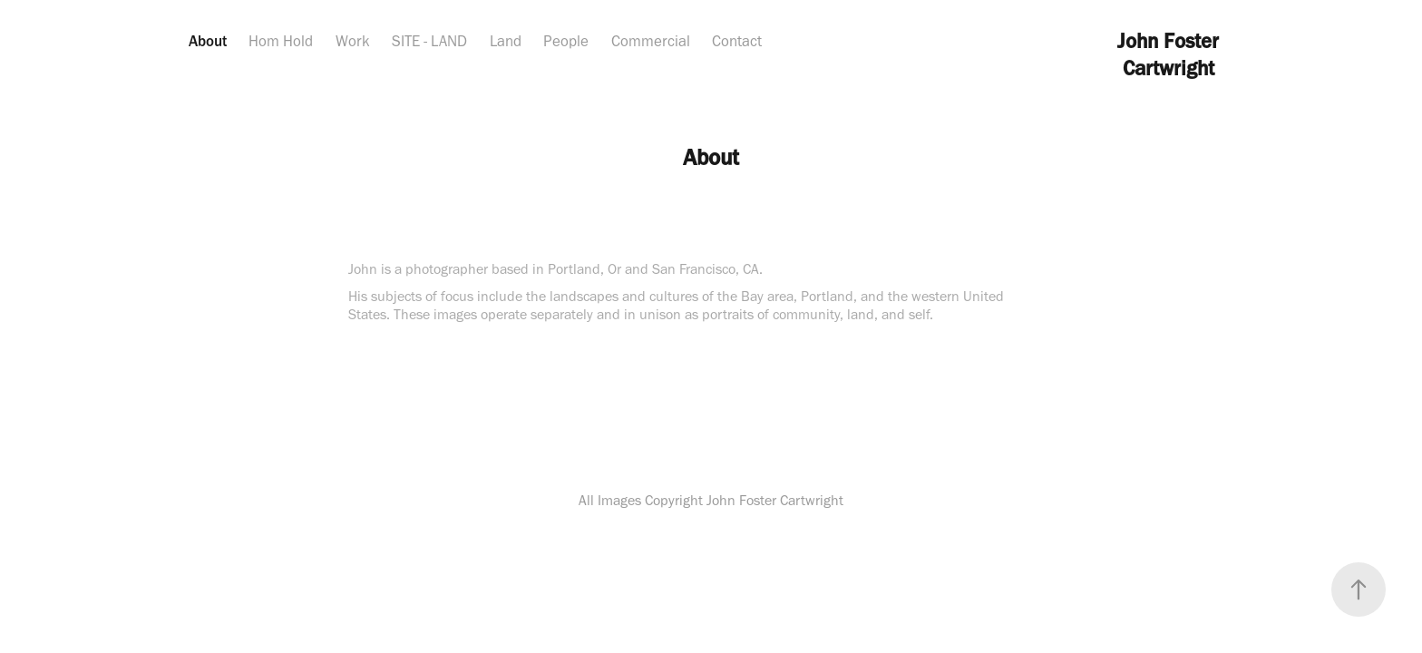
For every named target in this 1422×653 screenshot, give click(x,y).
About (208, 41)
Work (353, 41)
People (566, 41)
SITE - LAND (429, 41)
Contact (737, 41)
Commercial (650, 41)
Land (505, 41)
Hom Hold (280, 41)
